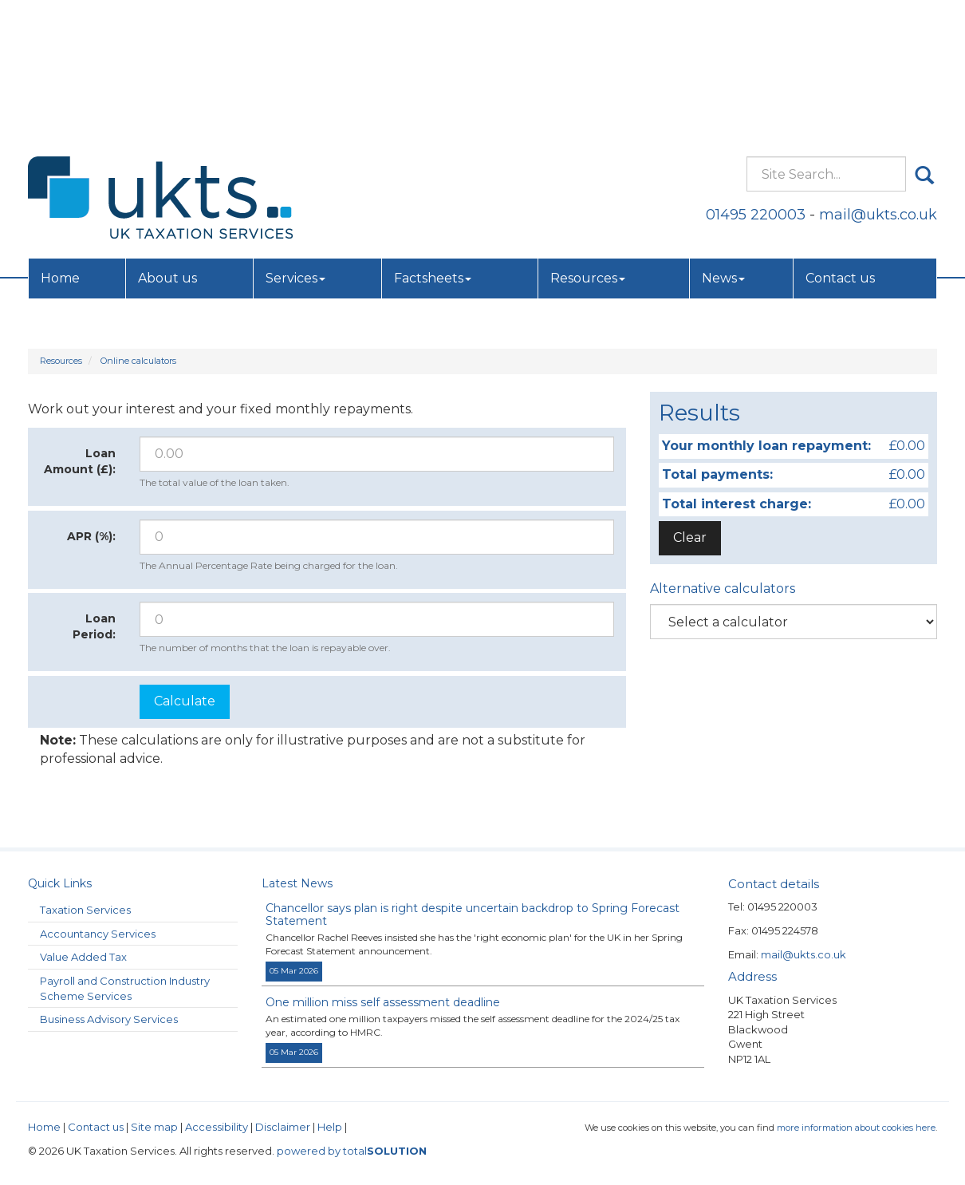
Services (295, 140)
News (723, 140)
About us (167, 140)
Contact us (840, 140)
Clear (690, 537)
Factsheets (432, 140)
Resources (587, 140)
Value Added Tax (83, 956)
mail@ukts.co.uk (878, 76)
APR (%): (91, 536)
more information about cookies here (856, 1127)
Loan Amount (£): (80, 461)
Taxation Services (85, 909)
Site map (154, 1126)
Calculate (184, 701)
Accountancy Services (98, 933)
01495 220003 (755, 76)
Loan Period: (94, 626)
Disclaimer (282, 1126)
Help (329, 1126)
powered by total (352, 1150)
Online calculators (138, 360)
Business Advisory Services (109, 1019)
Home (60, 140)
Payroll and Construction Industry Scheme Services (125, 988)
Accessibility (216, 1126)
